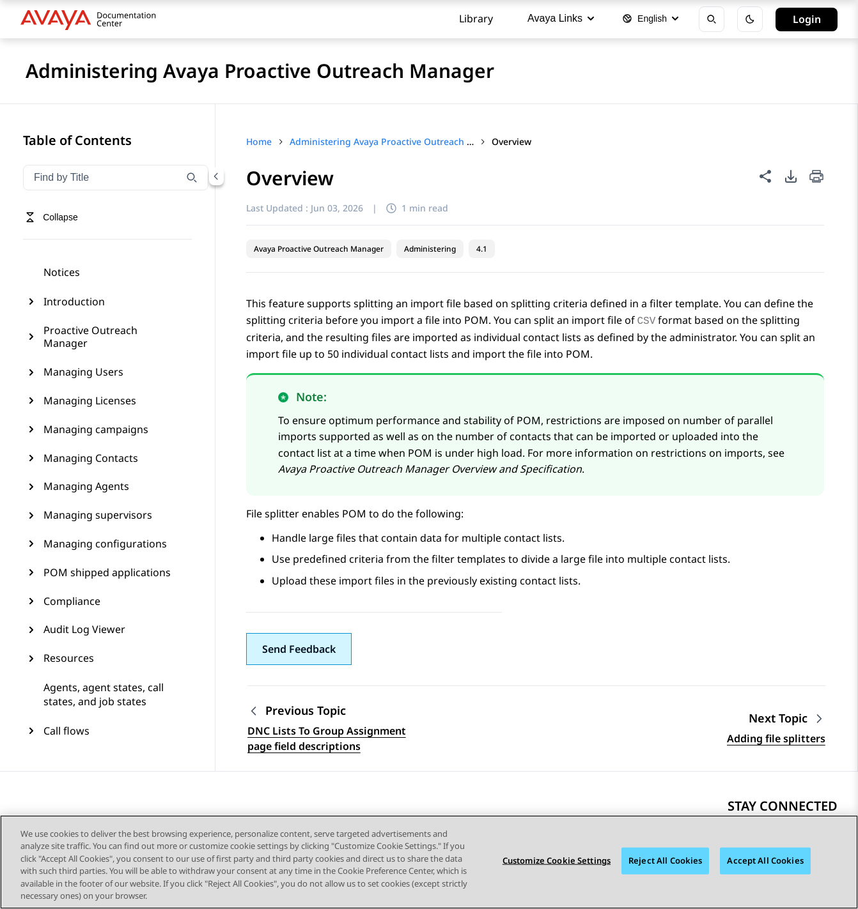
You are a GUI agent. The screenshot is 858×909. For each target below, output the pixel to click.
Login (807, 19)
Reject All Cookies (665, 861)
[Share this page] (765, 176)
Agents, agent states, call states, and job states (103, 694)
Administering (430, 248)
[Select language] (650, 19)
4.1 (481, 248)
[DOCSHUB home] (91, 19)
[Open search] (711, 19)
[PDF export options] (791, 176)
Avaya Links (560, 18)
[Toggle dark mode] (750, 19)
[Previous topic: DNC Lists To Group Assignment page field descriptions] (327, 710)
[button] (299, 649)
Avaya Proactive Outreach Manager (319, 248)
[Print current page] (816, 177)
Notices (61, 272)
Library (476, 18)
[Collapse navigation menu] (216, 176)
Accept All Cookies (765, 861)
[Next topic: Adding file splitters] (787, 718)
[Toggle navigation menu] (51, 217)
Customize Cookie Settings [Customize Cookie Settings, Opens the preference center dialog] (557, 861)
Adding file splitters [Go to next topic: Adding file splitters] (776, 738)
